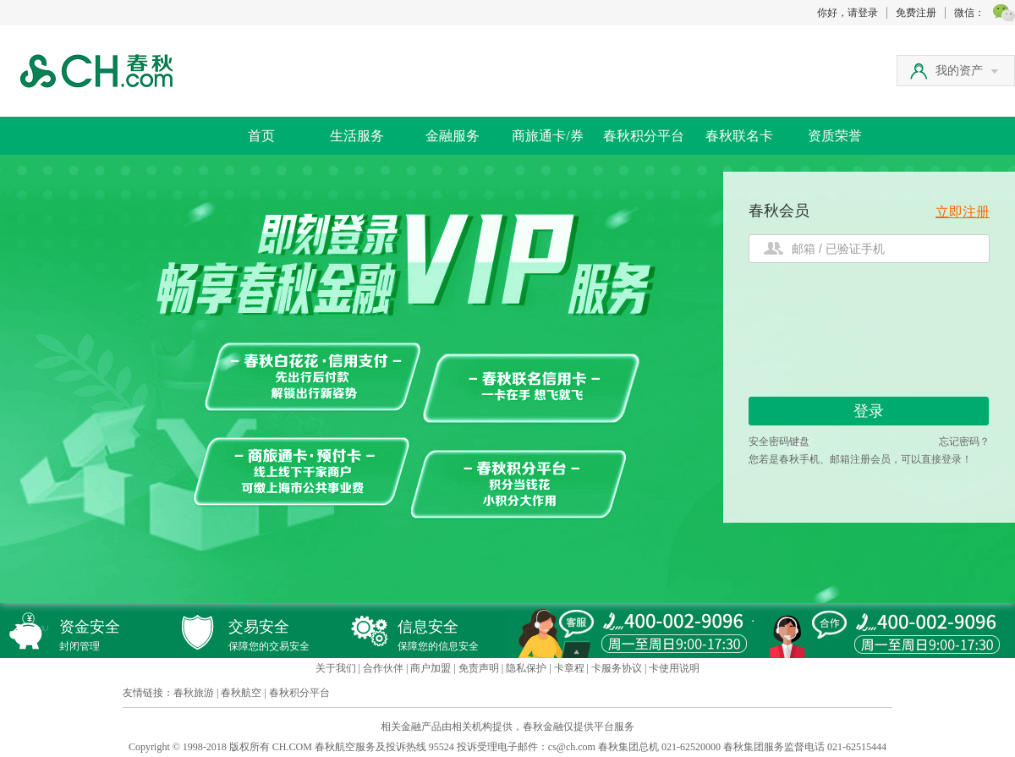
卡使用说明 (674, 668)
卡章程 (569, 668)
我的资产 (966, 70)
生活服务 (357, 136)
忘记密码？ (964, 441)
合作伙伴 (383, 668)
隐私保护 (526, 668)
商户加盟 (430, 668)
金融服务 (452, 136)
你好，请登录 (847, 13)
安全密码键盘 (779, 441)
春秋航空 (241, 693)
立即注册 (962, 212)
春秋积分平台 (643, 136)
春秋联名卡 (739, 136)
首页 (261, 136)
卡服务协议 (616, 668)
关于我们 (335, 668)
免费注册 (916, 13)
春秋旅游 (193, 693)
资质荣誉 (835, 136)
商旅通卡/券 (547, 136)
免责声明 (478, 668)
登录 (868, 411)
